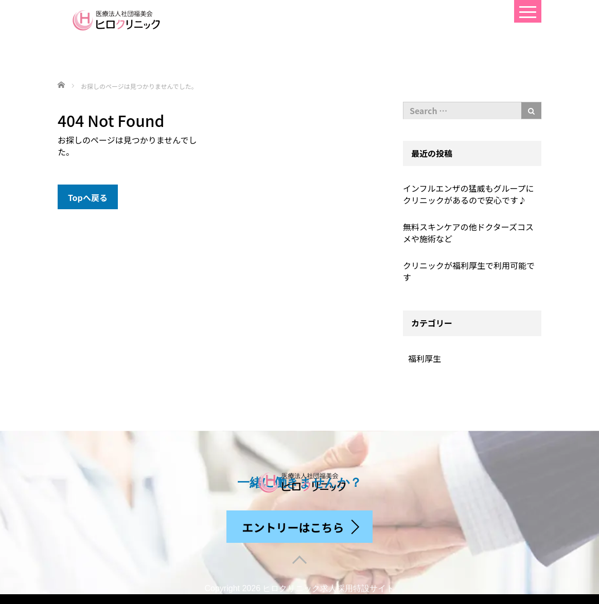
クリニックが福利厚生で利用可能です (469, 271)
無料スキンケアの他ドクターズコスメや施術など (468, 233)
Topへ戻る (88, 197)
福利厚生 (424, 358)
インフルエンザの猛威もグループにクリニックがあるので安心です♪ (468, 194)
